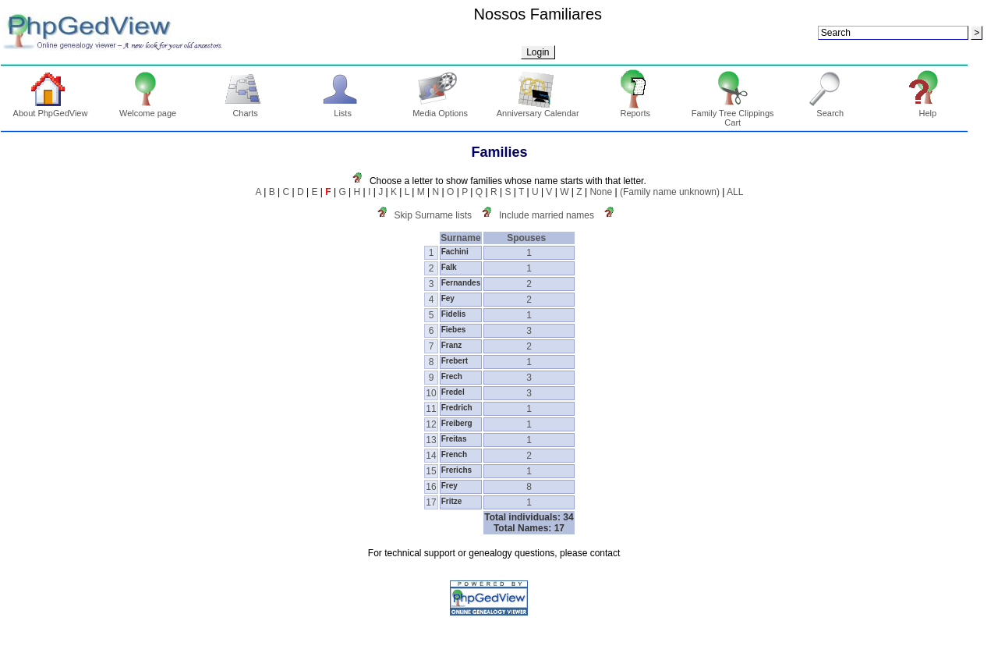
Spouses (529, 237)
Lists (342, 109)
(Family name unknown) (670, 191)
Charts (245, 109)
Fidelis (453, 314)
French (454, 454)
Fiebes (453, 329)
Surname (460, 237)
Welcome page (147, 109)
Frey (449, 485)
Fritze (451, 501)
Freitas (454, 439)
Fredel (453, 392)
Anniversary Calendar (538, 109)
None (600, 191)
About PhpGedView (50, 109)
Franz (451, 345)
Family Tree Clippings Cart (733, 114)
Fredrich (456, 407)
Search (830, 109)
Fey (448, 298)
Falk (449, 267)
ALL (735, 191)
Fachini (455, 251)
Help (928, 109)
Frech (451, 376)
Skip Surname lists (433, 215)
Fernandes (461, 283)
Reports (635, 109)
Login (537, 52)
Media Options (440, 109)
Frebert (454, 361)
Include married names (546, 215)
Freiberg (456, 423)
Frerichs (456, 470)
